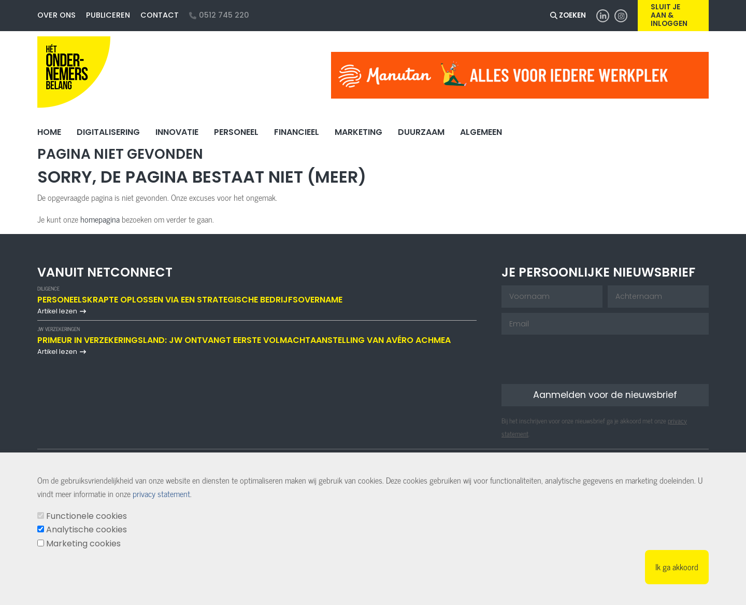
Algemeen (481, 132)
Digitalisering (108, 132)
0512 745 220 (219, 15)
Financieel (296, 132)
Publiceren (108, 15)
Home (49, 132)
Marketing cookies (83, 543)
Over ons (56, 15)
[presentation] (580, 360)
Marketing (358, 132)
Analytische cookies (86, 529)
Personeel (236, 132)
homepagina (100, 219)
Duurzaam (421, 132)
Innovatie (176, 132)
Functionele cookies (86, 516)
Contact (159, 15)
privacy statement (161, 493)
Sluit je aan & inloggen (669, 15)
